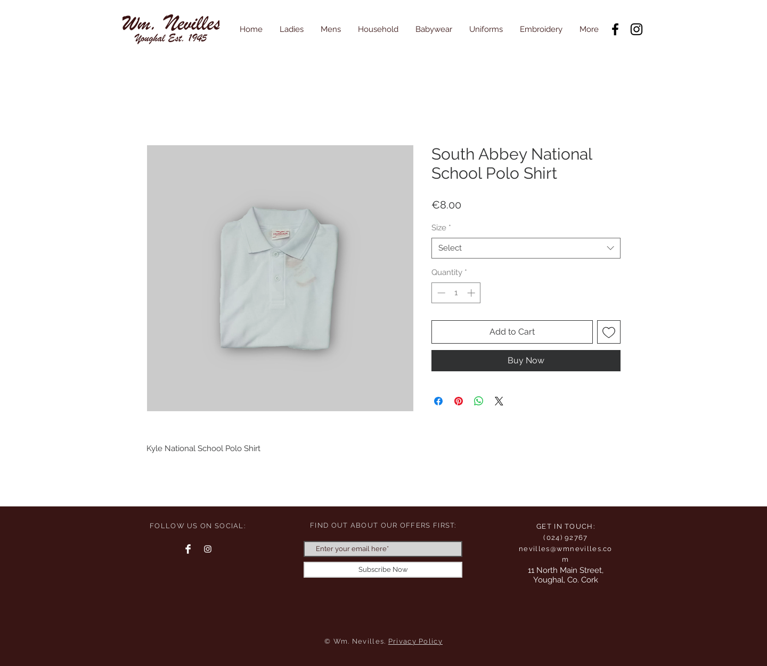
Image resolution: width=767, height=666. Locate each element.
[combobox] (526, 248)
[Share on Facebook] (438, 401)
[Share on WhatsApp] (478, 401)
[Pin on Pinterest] (458, 401)
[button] (291, 29)
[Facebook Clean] (188, 549)
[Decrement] (440, 293)
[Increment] (472, 293)
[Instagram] (636, 29)
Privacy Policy (415, 641)
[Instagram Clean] (208, 549)
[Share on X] (499, 401)
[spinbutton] (456, 293)
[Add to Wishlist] (609, 332)
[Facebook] (615, 29)
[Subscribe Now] (383, 570)
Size (441, 227)
